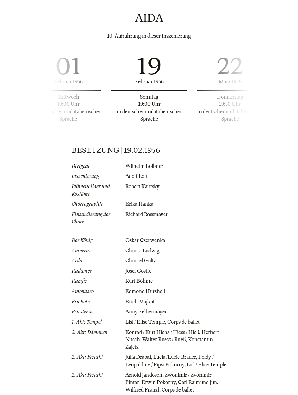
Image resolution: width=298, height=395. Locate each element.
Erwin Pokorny (159, 382)
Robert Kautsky (142, 186)
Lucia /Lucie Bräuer (174, 357)
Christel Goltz (140, 260)
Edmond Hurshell (145, 291)
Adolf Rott (136, 176)
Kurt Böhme (139, 281)
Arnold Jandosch (143, 375)
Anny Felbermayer (146, 311)
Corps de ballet (183, 322)
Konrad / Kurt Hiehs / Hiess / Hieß (162, 332)
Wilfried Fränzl (142, 390)
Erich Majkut (140, 301)
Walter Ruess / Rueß (164, 339)
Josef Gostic (138, 271)
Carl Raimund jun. (198, 382)
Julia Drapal (138, 357)
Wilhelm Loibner (144, 166)
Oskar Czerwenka (145, 240)
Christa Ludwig (142, 250)
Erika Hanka (139, 204)
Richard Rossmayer (146, 214)
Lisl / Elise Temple (145, 322)
